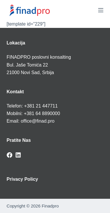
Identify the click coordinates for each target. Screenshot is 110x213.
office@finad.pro (37, 121)
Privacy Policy (22, 179)
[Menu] (100, 10)
